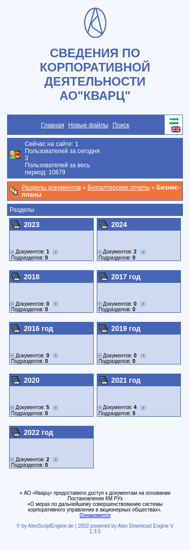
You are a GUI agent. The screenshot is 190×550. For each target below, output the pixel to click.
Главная (52, 125)
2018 (32, 277)
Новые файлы (88, 125)
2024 (119, 225)
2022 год (38, 432)
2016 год (38, 328)
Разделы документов (51, 187)
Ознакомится (95, 515)
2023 (32, 225)
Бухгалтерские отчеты (119, 187)
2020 (32, 380)
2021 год (126, 380)
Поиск (120, 125)
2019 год (126, 328)
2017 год (126, 277)
